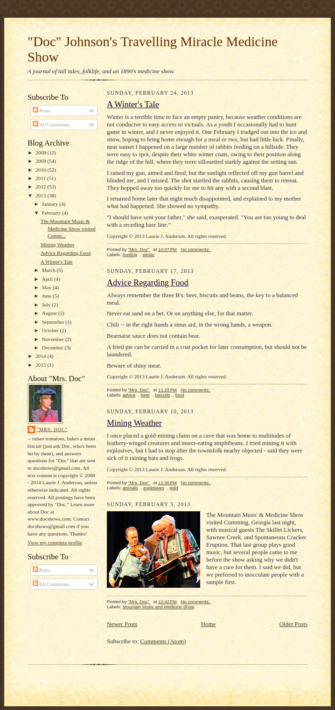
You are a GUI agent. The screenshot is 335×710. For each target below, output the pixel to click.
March (49, 270)
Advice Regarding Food (66, 253)
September (54, 322)
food (179, 394)
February (52, 213)
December (53, 347)
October (51, 330)
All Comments (51, 124)
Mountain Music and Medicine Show (159, 606)
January (51, 204)
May (47, 287)
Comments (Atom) (163, 641)
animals (130, 487)
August (50, 313)
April (48, 279)
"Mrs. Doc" (52, 429)
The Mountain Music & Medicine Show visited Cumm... (68, 228)
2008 (41, 152)
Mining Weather (57, 244)
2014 (41, 356)
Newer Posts (122, 623)
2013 (41, 195)
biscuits (162, 394)
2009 (41, 161)
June (47, 296)
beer (145, 394)
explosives (153, 487)
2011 (41, 178)
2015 (41, 365)
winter (149, 254)
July (47, 304)
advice (129, 394)
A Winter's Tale (57, 262)
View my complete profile (55, 542)
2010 (41, 170)
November (53, 339)
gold (173, 487)
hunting (130, 254)
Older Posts (293, 623)
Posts (41, 110)
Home (208, 623)
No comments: (196, 249)
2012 (41, 186)
